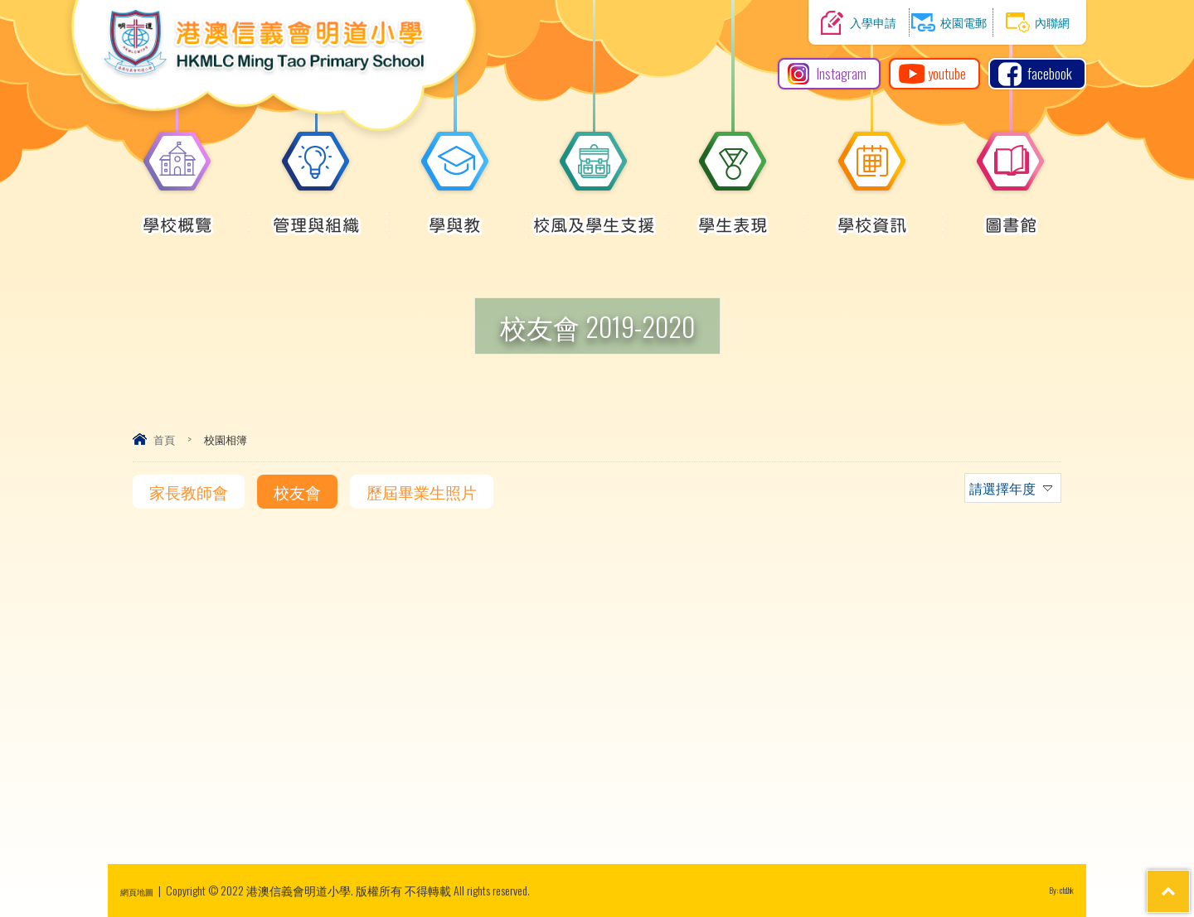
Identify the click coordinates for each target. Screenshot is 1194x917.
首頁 (164, 439)
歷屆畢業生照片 (421, 491)
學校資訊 (872, 216)
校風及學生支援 (594, 216)
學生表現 (733, 216)
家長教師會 (188, 491)
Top (1152, 843)
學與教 (455, 216)
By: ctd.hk (1054, 890)
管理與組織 (316, 216)
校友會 (297, 491)
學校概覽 (177, 216)
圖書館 (1011, 216)
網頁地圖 (143, 890)
